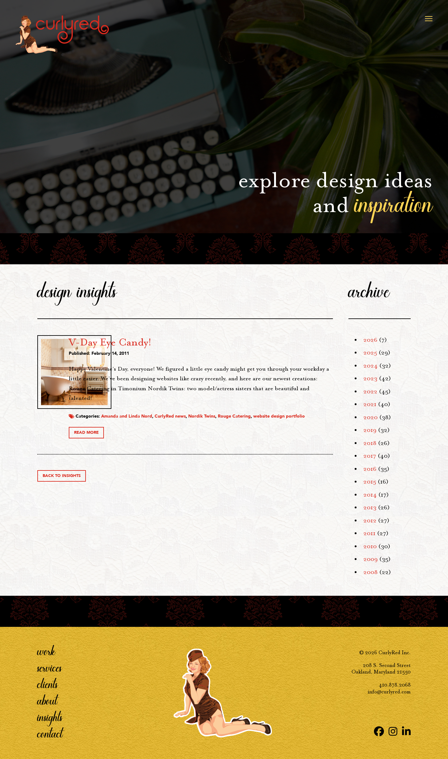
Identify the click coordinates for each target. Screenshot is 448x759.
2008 (370, 572)
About (47, 700)
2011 (369, 533)
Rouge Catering (296, 414)
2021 (369, 404)
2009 (370, 559)
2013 (369, 507)
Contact (50, 733)
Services (49, 667)
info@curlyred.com (389, 691)
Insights (50, 717)
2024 (370, 365)
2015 (369, 481)
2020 (370, 417)
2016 (369, 469)
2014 (370, 494)
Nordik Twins (263, 414)
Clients (47, 684)
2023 (370, 378)
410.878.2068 (395, 685)
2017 (369, 456)
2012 (369, 520)
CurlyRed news (232, 414)
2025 (370, 352)
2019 (369, 430)
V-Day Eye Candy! (172, 342)
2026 (370, 340)
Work (46, 651)
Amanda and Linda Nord (188, 414)
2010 (370, 546)
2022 (370, 391)
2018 (369, 443)
